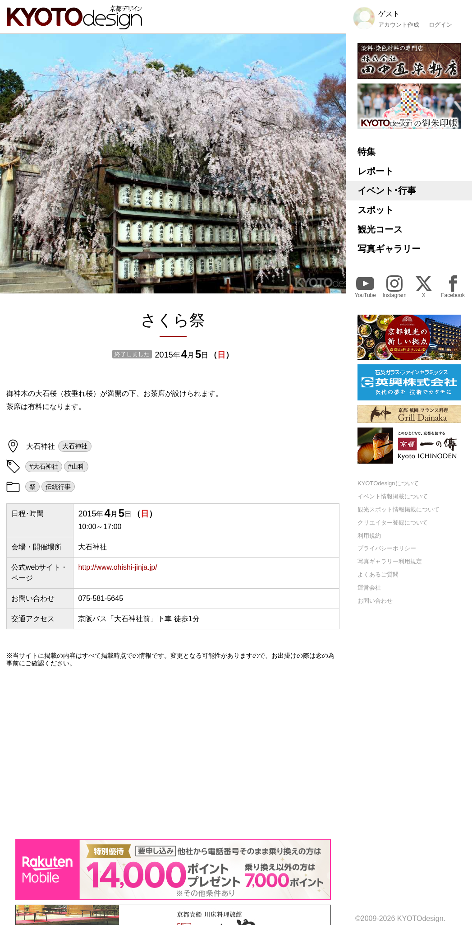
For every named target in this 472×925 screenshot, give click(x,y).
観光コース (380, 229)
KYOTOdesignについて (388, 483)
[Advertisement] (172, 753)
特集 (366, 152)
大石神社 (74, 446)
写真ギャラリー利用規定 (389, 561)
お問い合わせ (375, 600)
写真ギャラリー (389, 249)
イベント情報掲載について (392, 496)
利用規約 (369, 535)
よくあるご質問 (378, 574)
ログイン (440, 25)
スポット (375, 210)
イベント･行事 (386, 190)
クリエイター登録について (392, 522)
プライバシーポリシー (386, 548)
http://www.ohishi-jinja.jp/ (117, 567)
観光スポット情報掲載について (398, 509)
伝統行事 (58, 486)
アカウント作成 (398, 25)
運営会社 (369, 587)
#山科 (76, 466)
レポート (375, 171)
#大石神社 (43, 466)
